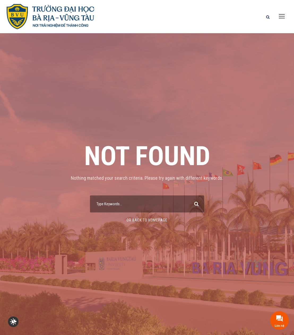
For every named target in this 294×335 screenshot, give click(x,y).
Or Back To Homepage (147, 220)
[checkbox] (13, 321)
